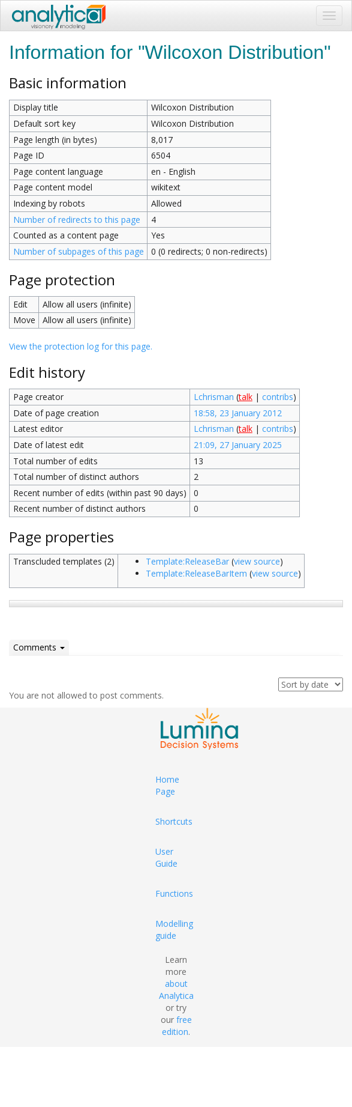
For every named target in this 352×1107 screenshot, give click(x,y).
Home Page (167, 785)
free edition (177, 1025)
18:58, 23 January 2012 (238, 413)
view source (257, 561)
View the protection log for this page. (80, 346)
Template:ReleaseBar (187, 561)
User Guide (166, 857)
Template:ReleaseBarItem (196, 573)
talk (245, 396)
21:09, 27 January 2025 (238, 444)
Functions (174, 893)
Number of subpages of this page (78, 251)
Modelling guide (174, 929)
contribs (277, 396)
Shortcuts (173, 821)
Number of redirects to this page (76, 219)
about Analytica (176, 989)
